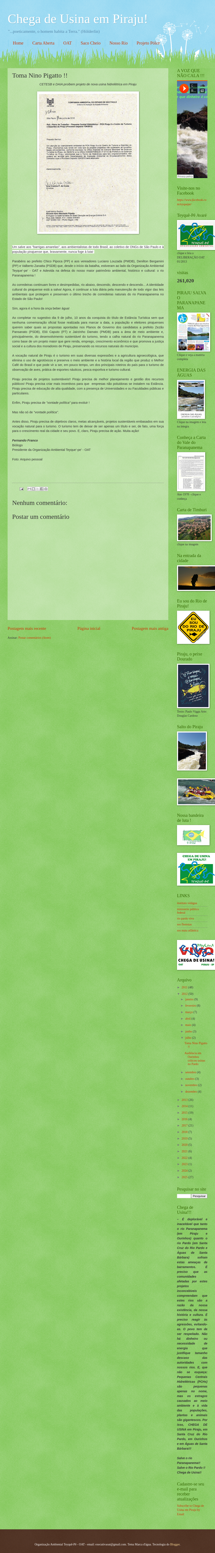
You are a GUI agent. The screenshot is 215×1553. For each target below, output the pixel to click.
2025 (185, 1177)
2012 (185, 994)
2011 (185, 987)
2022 (185, 1157)
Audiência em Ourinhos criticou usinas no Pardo (194, 1059)
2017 (185, 1125)
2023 (185, 1164)
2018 (185, 1132)
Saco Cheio (91, 43)
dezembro (191, 1091)
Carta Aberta (43, 43)
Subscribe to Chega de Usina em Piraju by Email (190, 1510)
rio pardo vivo (185, 918)
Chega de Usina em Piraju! (78, 19)
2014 (185, 1106)
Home (18, 43)
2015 (185, 1112)
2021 (185, 1151)
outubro (190, 1078)
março (189, 1012)
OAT (67, 43)
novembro (191, 1085)
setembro (191, 1072)
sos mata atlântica (187, 930)
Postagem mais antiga (150, 628)
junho (189, 1031)
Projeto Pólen (148, 43)
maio (188, 1025)
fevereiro (191, 1005)
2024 (185, 1170)
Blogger (175, 1544)
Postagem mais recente (27, 628)
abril (188, 1018)
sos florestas (184, 924)
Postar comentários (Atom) (34, 637)
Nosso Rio (118, 43)
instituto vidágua (187, 903)
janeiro (189, 999)
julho (188, 1037)
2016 (185, 1119)
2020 (185, 1144)
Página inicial (88, 628)
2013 (185, 1099)
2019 (185, 1138)
